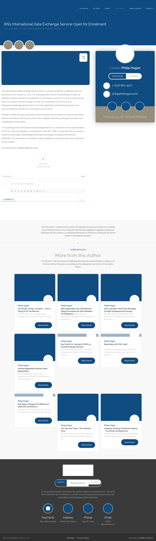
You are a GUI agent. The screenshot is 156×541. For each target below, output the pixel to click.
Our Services (84, 8)
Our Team (96, 8)
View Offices (97, 485)
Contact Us (149, 8)
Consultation (133, 76)
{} (40, 193)
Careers (107, 8)
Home (6, 28)
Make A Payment (135, 8)
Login (82, 178)
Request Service (77, 485)
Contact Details (117, 76)
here (31, 150)
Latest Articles (119, 8)
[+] (43, 193)
